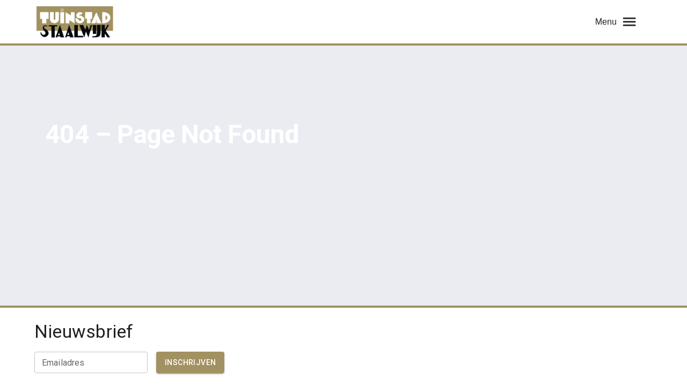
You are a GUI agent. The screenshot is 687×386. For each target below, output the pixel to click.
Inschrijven (190, 362)
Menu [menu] (616, 21)
